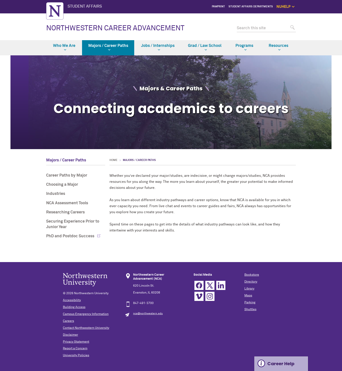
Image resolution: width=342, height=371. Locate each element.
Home (113, 160)
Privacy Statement (76, 341)
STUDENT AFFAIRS (85, 6)
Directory (250, 281)
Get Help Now (316, 21)
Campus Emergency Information (86, 314)
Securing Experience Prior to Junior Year (72, 224)
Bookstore (251, 274)
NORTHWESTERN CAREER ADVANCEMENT (115, 28)
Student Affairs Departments (251, 6)
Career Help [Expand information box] (281, 364)
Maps (248, 295)
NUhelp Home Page (312, 16)
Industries (55, 194)
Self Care (319, 31)
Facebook (199, 285)
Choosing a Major (62, 185)
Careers (68, 321)
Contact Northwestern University (86, 327)
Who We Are (64, 47)
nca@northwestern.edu (148, 313)
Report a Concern (75, 348)
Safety (320, 37)
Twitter (209, 285)
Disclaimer (70, 334)
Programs (244, 47)
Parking (249, 302)
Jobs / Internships (158, 47)
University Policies (76, 355)
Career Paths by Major (66, 175)
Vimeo (199, 296)
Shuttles (250, 309)
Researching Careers (65, 212)
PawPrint (218, 6)
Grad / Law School (204, 47)
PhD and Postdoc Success (70, 236)
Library (249, 288)
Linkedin (220, 285)
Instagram (209, 296)
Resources (278, 47)
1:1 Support (317, 26)
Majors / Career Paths (108, 47)
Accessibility (72, 300)
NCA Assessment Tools (67, 203)
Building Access (74, 307)
